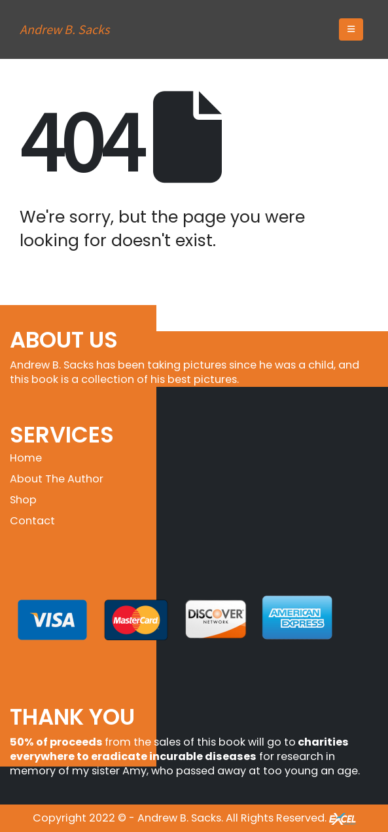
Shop (23, 499)
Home (26, 457)
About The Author (56, 478)
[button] (351, 29)
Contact (32, 520)
